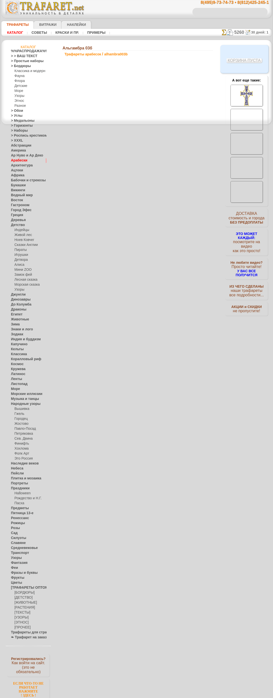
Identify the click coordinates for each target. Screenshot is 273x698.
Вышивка (21, 409)
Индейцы (20, 230)
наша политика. (161, 694)
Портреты (18, 483)
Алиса (18, 265)
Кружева (17, 369)
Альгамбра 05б (171, 273)
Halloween (21, 493)
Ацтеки (16, 170)
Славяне (17, 543)
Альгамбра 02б (171, 223)
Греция (16, 215)
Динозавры (19, 299)
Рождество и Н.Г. (26, 498)
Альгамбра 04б (171, 251)
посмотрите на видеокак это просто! (246, 241)
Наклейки (67, 24)
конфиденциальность (124, 394)
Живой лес (22, 235)
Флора (19, 81)
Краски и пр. (62, 33)
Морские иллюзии (24, 394)
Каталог (14, 33)
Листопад (18, 384)
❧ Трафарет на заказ (26, 637)
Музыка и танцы (23, 399)
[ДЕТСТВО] (22, 597)
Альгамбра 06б (171, 240)
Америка (17, 150)
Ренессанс (18, 518)
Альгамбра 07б (171, 256)
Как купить (117, 202)
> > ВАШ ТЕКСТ (21, 56)
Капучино (18, 344)
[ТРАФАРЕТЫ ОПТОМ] (27, 587)
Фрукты (16, 578)
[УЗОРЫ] (20, 617)
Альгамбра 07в (171, 278)
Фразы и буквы (22, 573)
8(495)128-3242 (141, 350)
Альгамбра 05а (171, 234)
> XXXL (16, 140)
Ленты (15, 379)
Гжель (18, 414)
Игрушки (20, 255)
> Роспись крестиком (25, 135)
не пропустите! (246, 303)
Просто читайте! (246, 263)
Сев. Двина (22, 438)
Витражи (41, 24)
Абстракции (19, 145)
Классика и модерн (28, 71)
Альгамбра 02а (171, 218)
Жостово (20, 424)
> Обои (15, 111)
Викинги (17, 190)
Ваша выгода (84, 202)
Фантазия (18, 563)
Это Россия (22, 458)
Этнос (18, 101)
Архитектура (20, 165)
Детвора (20, 260)
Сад (13, 533)
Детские (20, 86)
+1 (155, 290)
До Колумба (19, 304)
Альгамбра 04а (171, 262)
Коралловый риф (23, 359)
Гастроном (18, 205)
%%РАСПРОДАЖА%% (27, 51)
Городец (20, 419)
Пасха (18, 503)
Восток (16, 200)
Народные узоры (23, 404)
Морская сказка (25, 284)
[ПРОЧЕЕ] (21, 627)
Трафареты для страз (26, 632)
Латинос (17, 374)
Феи (14, 568)
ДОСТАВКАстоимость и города (246, 219)
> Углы (15, 116)
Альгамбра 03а (171, 229)
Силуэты (17, 538)
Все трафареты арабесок (136, 301)
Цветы (15, 583)
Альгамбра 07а (171, 267)
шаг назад (136, 290)
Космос (16, 364)
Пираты (20, 250)
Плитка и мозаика (24, 478)
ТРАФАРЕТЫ (15, 24)
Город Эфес (19, 210)
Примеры (89, 33)
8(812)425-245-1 (170, 350)
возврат (147, 394)
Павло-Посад (24, 429)
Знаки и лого (20, 329)
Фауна (19, 76)
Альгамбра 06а (171, 245)
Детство (17, 225)
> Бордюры (18, 66)
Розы (14, 528)
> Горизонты (19, 125)
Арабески (17, 160)
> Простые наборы (24, 61)
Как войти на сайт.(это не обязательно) (28, 665)
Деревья (17, 220)
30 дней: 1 (262, 32)
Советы (37, 33)
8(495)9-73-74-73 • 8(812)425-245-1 (229, 2)
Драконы (17, 309)
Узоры (19, 96)
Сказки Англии (24, 245)
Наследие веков (22, 463)
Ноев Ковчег (23, 240)
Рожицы (16, 523)
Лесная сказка (24, 279)
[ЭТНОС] (20, 622)
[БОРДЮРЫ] (23, 592)
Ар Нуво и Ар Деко (24, 155)
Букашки (17, 185)
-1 (118, 290)
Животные (18, 319)
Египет (15, 314)
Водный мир (20, 195)
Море (18, 91)
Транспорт (18, 553)
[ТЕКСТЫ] (21, 612)
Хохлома (20, 448)
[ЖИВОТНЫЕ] (24, 602)
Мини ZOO (22, 270)
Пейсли (16, 473)
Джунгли (17, 294)
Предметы (18, 508)
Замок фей (22, 274)
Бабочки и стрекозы (25, 180)
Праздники (19, 488)
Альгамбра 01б (171, 212)
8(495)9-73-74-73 (111, 350)
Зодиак (16, 334)
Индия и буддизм (23, 339)
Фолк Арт (21, 453)
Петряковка (22, 433)
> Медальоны (20, 120)
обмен (160, 394)
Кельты (16, 349)
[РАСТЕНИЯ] (23, 607)
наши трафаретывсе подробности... (246, 284)
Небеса (16, 468)
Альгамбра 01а (171, 207)
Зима (14, 324)
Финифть (20, 443)
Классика (17, 354)
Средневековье (21, 548)
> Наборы (17, 130)
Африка (16, 175)
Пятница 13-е (20, 513)
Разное (19, 106)
